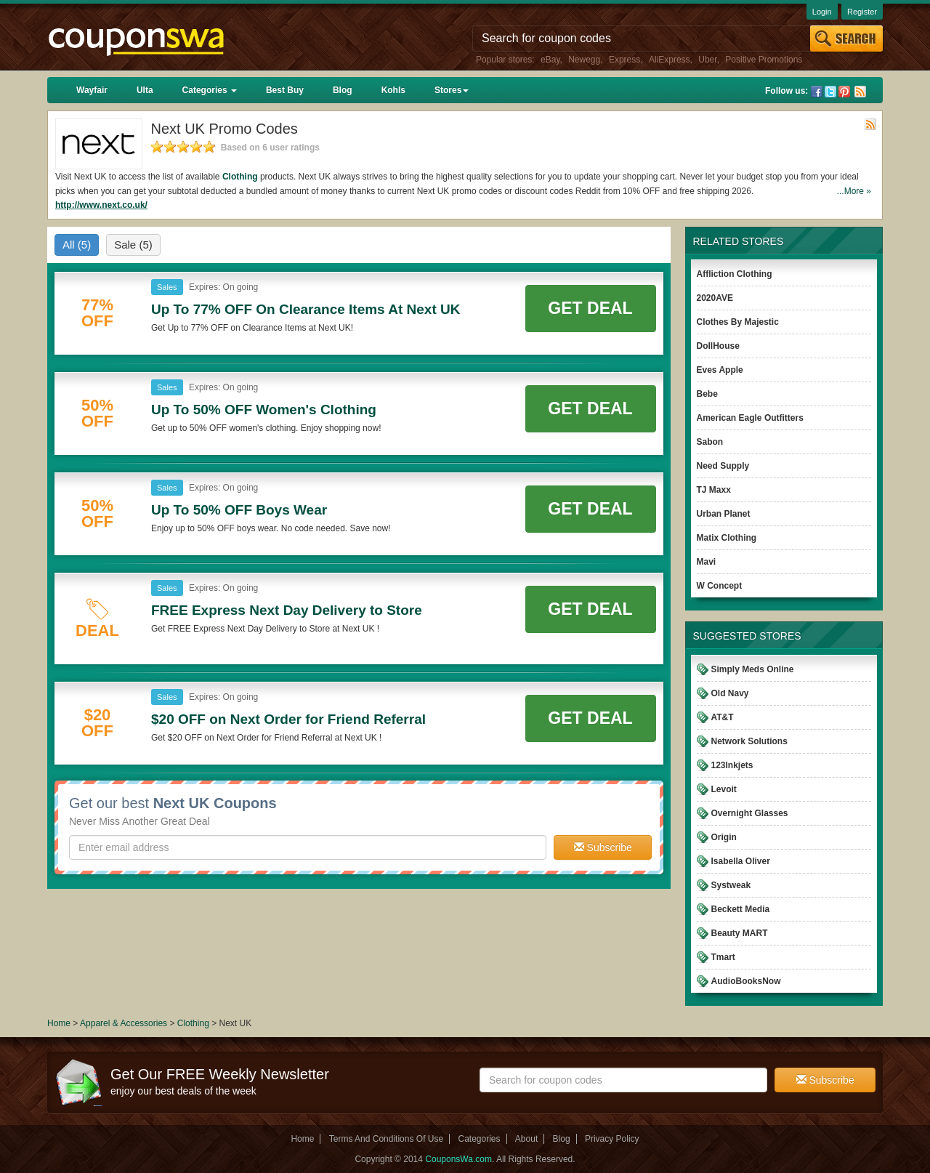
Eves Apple (720, 370)
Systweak (731, 885)
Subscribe (603, 847)
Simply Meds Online (752, 669)
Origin (724, 837)
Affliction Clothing (734, 274)
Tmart (723, 957)
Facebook (816, 91)
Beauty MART (739, 933)
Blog (342, 90)
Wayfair (92, 90)
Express (624, 60)
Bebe (707, 394)
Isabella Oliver (740, 861)
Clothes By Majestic (738, 322)
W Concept (720, 586)
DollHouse (718, 346)
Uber (707, 60)
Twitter (830, 91)
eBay (550, 60)
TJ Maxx (714, 490)
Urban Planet (724, 514)
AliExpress (669, 60)
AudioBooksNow (746, 981)
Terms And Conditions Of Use (386, 1139)
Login (822, 11)
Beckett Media (740, 909)
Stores (451, 90)
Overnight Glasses (749, 813)
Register (862, 11)
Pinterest (844, 91)
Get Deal (590, 308)
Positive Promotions (763, 60)
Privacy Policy (612, 1139)
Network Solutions (749, 741)
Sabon (710, 442)
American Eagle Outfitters (750, 418)
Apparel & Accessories (123, 1023)
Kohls (393, 90)
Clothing (240, 177)
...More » (854, 191)
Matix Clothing (727, 538)
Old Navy (730, 693)
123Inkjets (732, 765)
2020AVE (715, 298)
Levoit (724, 789)
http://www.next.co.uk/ (101, 205)
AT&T (722, 717)
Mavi (706, 562)
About (526, 1139)
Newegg (584, 60)
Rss (860, 91)
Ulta (145, 90)
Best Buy (285, 90)
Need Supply (723, 466)
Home (58, 1023)
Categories (209, 90)
